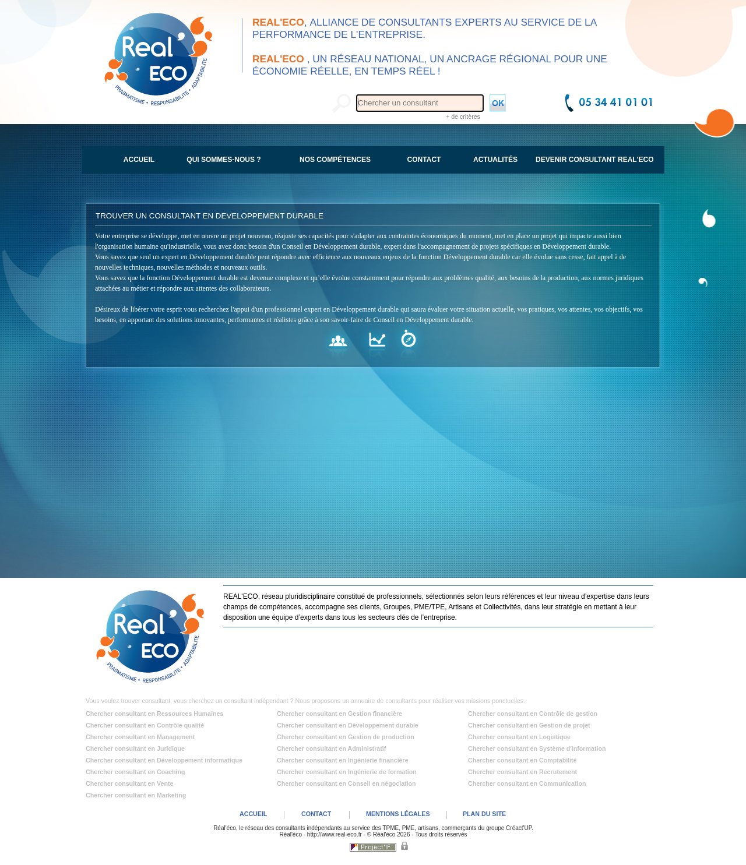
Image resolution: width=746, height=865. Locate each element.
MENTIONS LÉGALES (398, 813)
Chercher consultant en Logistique (519, 736)
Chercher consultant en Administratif (331, 748)
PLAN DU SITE (484, 813)
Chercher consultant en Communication (527, 783)
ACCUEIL (253, 813)
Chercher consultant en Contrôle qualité (145, 725)
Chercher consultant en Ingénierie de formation (347, 771)
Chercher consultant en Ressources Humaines (154, 713)
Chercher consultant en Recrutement (522, 771)
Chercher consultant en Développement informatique (164, 760)
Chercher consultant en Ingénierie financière (343, 760)
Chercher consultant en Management (140, 736)
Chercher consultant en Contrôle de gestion (532, 713)
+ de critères (463, 116)
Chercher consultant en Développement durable (347, 725)
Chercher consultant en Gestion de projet (529, 725)
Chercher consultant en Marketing (136, 795)
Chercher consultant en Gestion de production (345, 736)
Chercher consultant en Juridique (135, 748)
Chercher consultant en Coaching (135, 771)
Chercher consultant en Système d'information (537, 748)
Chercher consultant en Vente (129, 783)
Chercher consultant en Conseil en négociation (346, 783)
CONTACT (316, 813)
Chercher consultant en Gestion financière (339, 713)
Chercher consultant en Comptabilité (522, 760)
